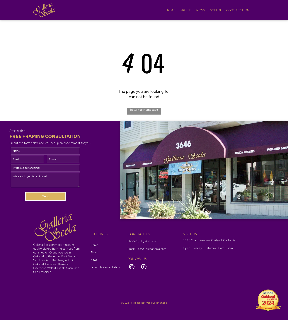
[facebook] (143, 267)
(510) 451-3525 (147, 241)
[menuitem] (170, 10)
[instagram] (131, 267)
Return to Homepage (144, 110)
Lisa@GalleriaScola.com (151, 249)
